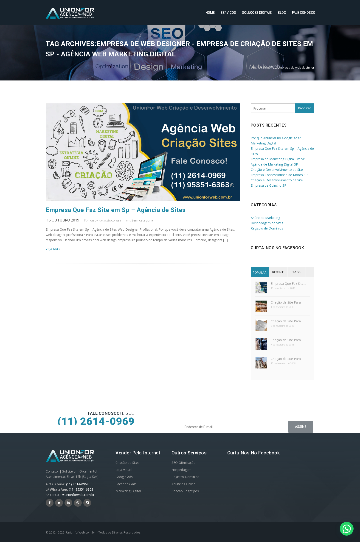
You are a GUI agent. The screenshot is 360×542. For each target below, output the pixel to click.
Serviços (228, 12)
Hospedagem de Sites (267, 223)
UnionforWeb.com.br (80, 532)
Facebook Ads (126, 484)
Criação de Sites (127, 462)
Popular (260, 272)
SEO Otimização (184, 462)
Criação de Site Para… (287, 302)
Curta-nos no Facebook (277, 247)
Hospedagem (181, 469)
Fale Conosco (303, 12)
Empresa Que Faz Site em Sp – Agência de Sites (116, 210)
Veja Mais (53, 248)
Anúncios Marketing (265, 218)
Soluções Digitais (257, 12)
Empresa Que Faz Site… (288, 283)
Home (210, 12)
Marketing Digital (128, 491)
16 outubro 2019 (63, 220)
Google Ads (124, 477)
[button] (347, 529)
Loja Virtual (123, 469)
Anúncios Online (183, 484)
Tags (296, 272)
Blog (282, 12)
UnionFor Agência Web (105, 220)
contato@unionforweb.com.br (72, 494)
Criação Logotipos (185, 491)
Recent (278, 272)
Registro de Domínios (267, 228)
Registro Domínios (185, 477)
